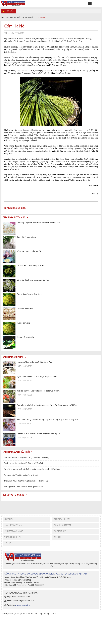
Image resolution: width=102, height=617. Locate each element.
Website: (19, 605)
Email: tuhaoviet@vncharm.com (20, 601)
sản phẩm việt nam (13, 525)
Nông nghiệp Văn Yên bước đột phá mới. (21, 475)
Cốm (32, 17)
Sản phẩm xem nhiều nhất (16, 452)
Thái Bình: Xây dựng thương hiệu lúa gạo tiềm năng (26, 481)
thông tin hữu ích (12, 537)
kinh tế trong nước (13, 531)
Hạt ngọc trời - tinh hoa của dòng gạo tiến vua (23, 487)
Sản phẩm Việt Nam (21, 17)
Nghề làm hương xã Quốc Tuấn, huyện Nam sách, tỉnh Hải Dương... (32, 469)
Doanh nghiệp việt (62, 525)
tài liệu (57, 537)
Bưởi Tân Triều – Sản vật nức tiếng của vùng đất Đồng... (27, 457)
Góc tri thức (60, 531)
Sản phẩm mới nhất (13, 357)
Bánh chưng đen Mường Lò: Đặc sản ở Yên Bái (23, 463)
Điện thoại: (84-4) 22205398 (18, 597)
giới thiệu (8, 519)
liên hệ (7, 543)
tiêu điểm (10, 11)
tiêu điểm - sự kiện (62, 519)
